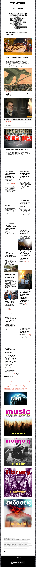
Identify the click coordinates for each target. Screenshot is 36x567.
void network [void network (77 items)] (25, 543)
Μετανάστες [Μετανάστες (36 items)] (5, 547)
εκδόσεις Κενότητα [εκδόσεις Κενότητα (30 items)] (10, 548)
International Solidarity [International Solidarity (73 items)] (13, 542)
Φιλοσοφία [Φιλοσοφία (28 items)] (5, 548)
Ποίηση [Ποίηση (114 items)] (16, 547)
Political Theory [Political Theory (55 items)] (26, 542)
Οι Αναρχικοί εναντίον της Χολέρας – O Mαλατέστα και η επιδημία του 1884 (17, 94)
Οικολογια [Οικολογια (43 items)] (9, 547)
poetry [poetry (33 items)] (22, 542)
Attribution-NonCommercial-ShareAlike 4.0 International (18, 565)
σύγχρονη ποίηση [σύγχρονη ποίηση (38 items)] (24, 548)
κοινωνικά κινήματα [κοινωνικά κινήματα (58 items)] (19, 548)
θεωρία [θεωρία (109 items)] (14, 548)
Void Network (3, 565)
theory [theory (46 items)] (16, 543)
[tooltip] (15, 557)
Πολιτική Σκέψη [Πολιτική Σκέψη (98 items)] (26, 547)
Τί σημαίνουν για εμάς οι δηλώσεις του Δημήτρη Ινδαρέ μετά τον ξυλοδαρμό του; (17, 124)
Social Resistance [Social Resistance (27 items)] (12, 543)
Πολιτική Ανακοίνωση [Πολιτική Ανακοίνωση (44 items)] (21, 547)
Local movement (8, 56)
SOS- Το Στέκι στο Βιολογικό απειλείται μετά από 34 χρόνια (17, 58)
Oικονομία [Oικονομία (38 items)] (18, 542)
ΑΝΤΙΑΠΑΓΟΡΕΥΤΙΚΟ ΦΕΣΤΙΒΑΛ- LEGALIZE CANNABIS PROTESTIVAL (16, 530)
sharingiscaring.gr (31, 565)
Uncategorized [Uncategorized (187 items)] (20, 543)
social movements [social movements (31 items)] (6, 543)
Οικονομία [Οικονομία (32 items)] (12, 547)
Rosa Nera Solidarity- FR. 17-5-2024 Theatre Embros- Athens (16, 33)
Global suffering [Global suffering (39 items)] (6, 542)
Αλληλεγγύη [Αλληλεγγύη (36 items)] (29, 543)
